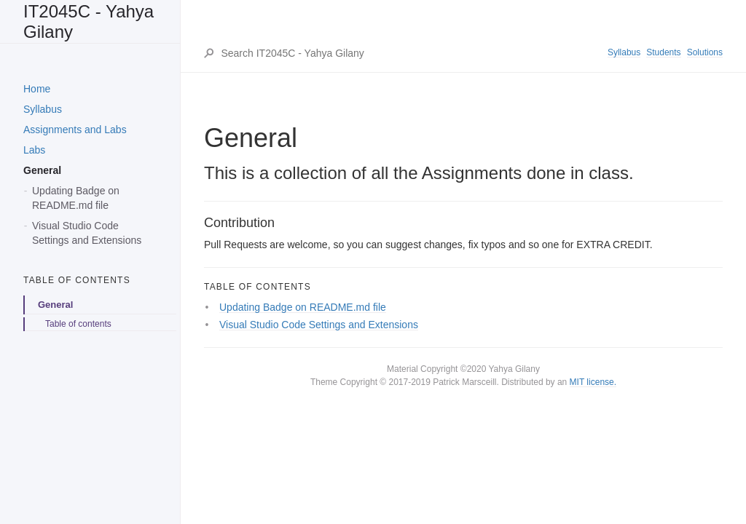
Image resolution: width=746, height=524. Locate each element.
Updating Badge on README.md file (75, 198)
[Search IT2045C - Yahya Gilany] (413, 53)
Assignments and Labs (75, 129)
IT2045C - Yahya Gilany (88, 21)
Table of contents (78, 324)
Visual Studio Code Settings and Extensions (86, 233)
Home (36, 89)
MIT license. (593, 382)
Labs (34, 150)
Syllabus (42, 109)
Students (663, 52)
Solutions (705, 52)
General (42, 170)
